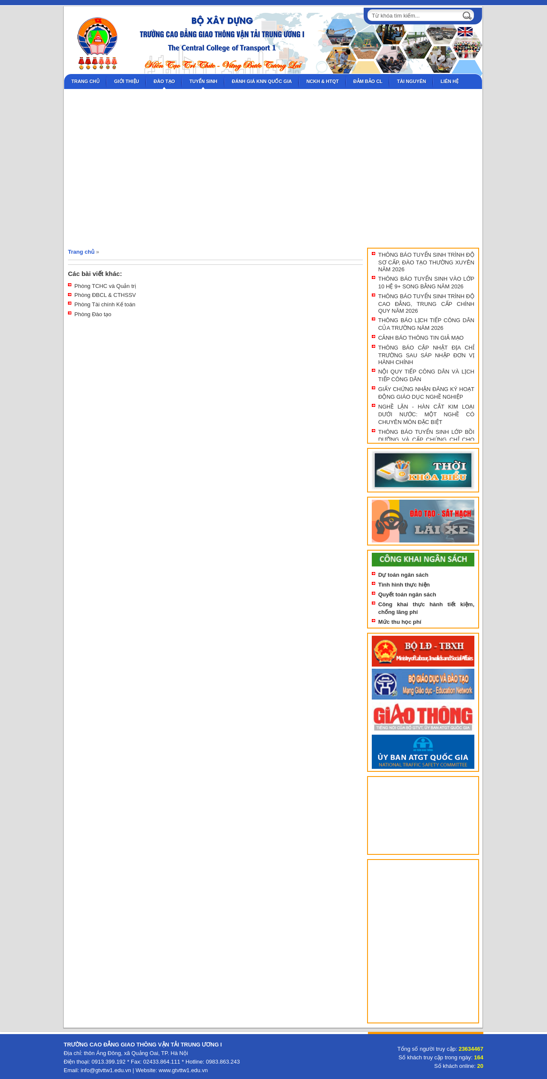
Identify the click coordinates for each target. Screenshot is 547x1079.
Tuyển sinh (203, 81)
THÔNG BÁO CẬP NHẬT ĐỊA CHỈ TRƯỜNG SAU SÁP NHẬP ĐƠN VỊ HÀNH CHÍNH (426, 354)
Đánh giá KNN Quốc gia (262, 81)
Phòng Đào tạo (93, 314)
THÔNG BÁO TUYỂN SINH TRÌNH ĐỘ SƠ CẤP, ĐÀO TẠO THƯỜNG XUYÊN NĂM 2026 (426, 262)
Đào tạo (164, 81)
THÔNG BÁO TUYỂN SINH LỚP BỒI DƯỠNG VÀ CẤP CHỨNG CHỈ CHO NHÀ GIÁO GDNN (426, 439)
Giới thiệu (126, 81)
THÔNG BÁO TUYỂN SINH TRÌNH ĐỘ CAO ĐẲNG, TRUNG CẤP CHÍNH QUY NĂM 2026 (426, 303)
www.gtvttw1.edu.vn (183, 1070)
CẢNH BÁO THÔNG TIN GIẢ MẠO (421, 338)
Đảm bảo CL (367, 81)
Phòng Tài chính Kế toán (104, 304)
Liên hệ (450, 81)
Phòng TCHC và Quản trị (105, 286)
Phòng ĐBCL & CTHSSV (105, 295)
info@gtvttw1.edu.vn (106, 1070)
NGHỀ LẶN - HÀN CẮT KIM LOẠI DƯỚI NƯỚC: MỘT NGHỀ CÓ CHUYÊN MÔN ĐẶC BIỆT (426, 414)
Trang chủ (85, 81)
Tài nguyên (411, 81)
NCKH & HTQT (322, 81)
